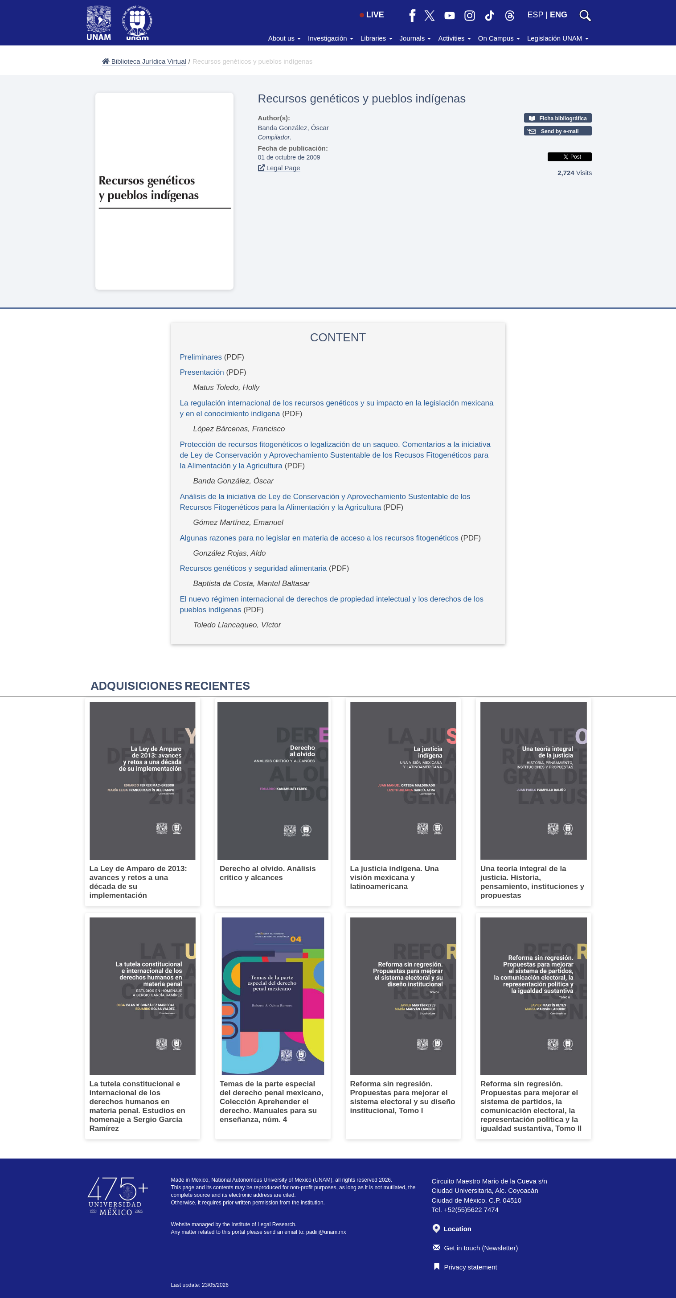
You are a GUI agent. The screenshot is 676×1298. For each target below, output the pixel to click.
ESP (536, 14)
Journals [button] (415, 38)
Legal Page (279, 168)
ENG (558, 14)
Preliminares (201, 357)
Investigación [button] (330, 38)
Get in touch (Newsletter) (475, 1248)
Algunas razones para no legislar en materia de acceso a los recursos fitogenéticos (319, 538)
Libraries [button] (377, 38)
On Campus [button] (499, 38)
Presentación (202, 372)
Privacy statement (465, 1267)
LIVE (372, 14)
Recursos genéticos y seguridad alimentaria (253, 568)
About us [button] (284, 38)
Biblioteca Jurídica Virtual (144, 61)
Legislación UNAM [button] (558, 38)
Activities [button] (454, 38)
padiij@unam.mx (326, 1232)
